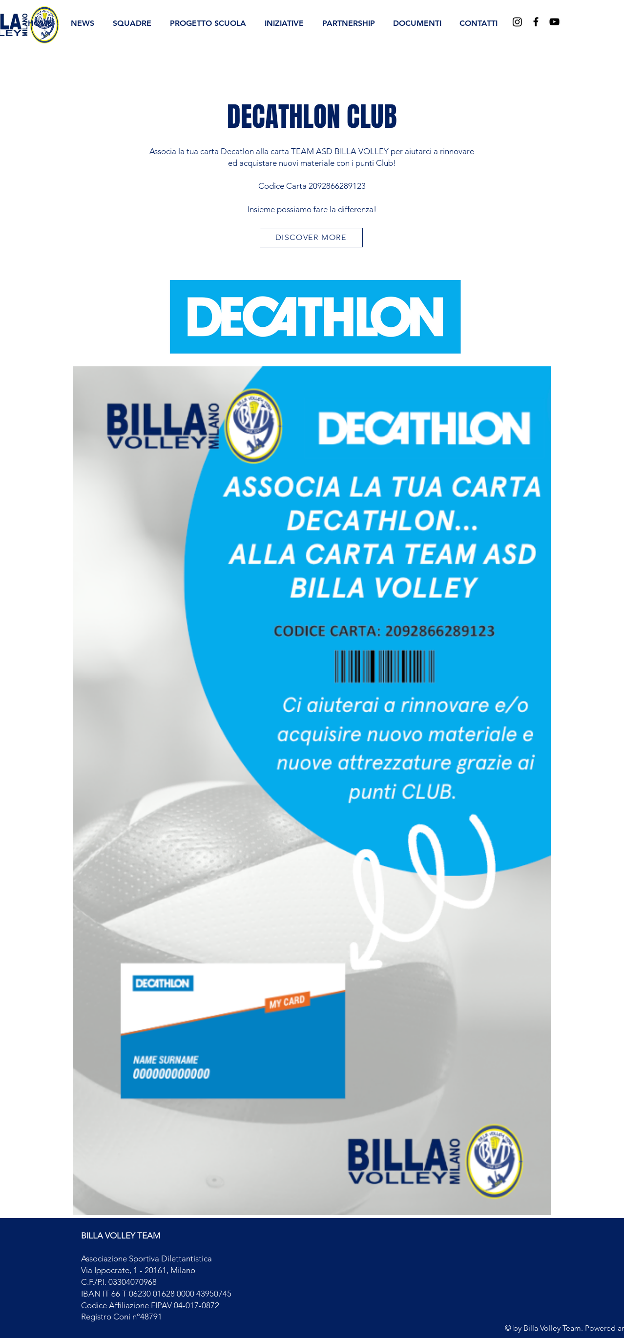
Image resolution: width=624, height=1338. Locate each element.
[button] (132, 23)
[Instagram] (517, 22)
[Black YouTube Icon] (554, 22)
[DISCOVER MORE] (311, 237)
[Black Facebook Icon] (536, 22)
